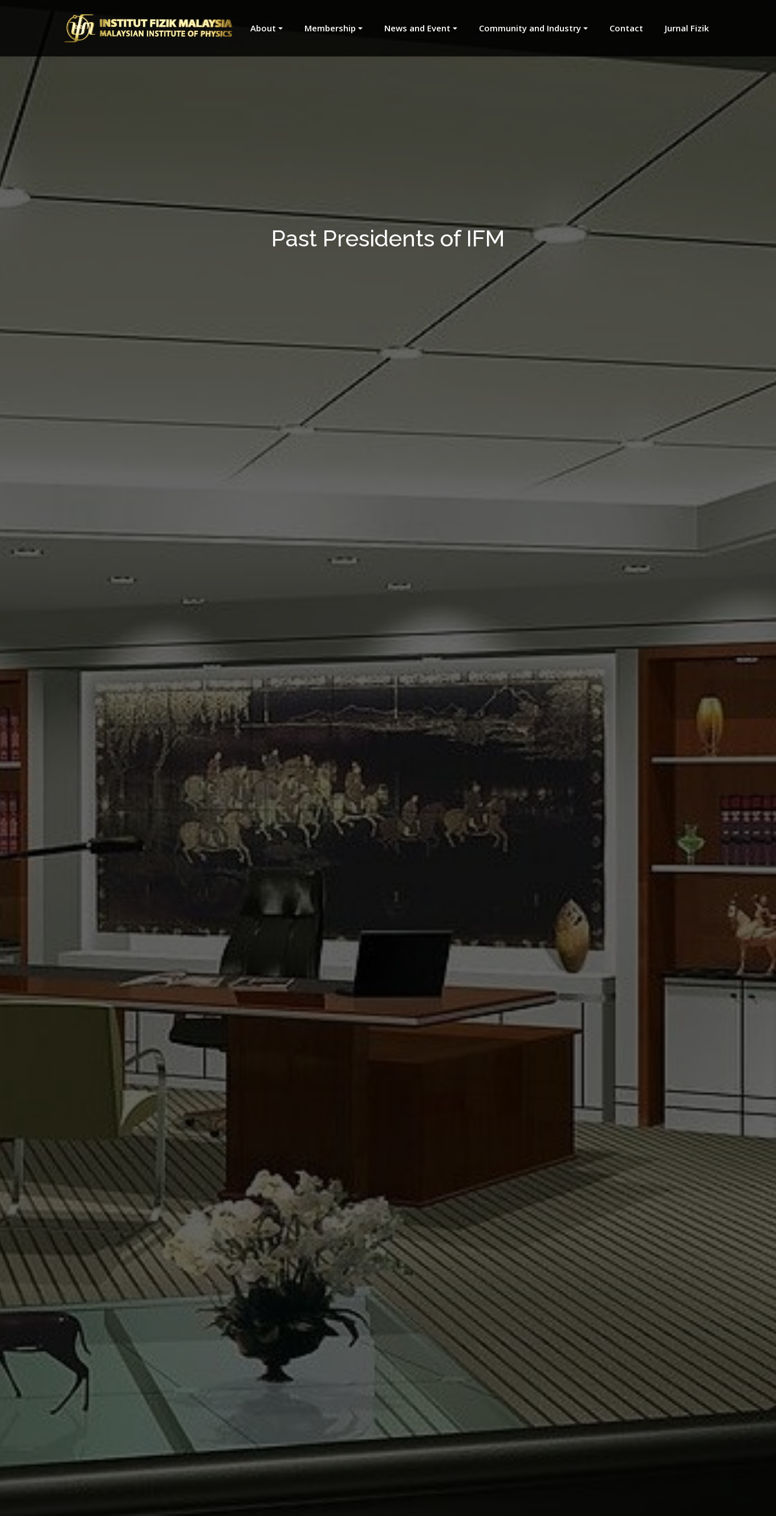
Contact (626, 28)
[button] (260, 28)
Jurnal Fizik (687, 28)
